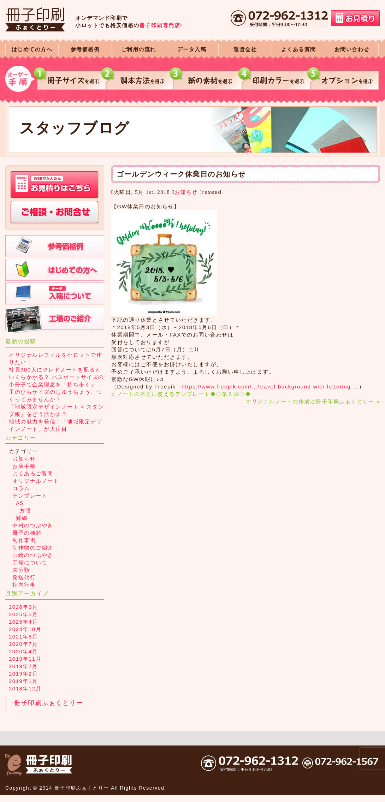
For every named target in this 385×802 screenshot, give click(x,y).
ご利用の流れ (138, 49)
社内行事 (24, 585)
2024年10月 (25, 629)
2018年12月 (25, 688)
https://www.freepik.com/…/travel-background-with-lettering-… (270, 387)
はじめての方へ (32, 49)
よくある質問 (298, 49)
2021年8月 (23, 637)
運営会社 (245, 49)
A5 (19, 503)
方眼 (25, 510)
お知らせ (186, 192)
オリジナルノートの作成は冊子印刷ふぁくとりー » (313, 401)
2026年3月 (23, 607)
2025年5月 (23, 614)
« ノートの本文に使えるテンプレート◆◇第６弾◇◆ (181, 394)
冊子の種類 (27, 533)
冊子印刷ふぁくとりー (48, 702)
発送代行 (24, 577)
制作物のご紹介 (32, 548)
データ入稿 (192, 49)
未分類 (21, 570)
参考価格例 (85, 49)
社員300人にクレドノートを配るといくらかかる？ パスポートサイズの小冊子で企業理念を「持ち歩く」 (56, 377)
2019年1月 (23, 681)
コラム (21, 488)
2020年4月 (23, 651)
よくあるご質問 (32, 473)
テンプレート (29, 496)
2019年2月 (23, 674)
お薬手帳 (24, 466)
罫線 (22, 518)
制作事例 (24, 540)
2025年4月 (23, 622)
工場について (29, 562)
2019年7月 (23, 666)
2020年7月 (23, 644)
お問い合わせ (351, 49)
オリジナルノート (35, 481)
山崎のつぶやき (32, 555)
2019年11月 (25, 659)
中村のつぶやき (32, 525)
